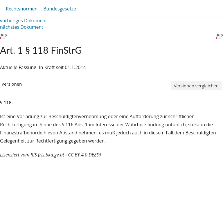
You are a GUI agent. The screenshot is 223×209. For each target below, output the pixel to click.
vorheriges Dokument (23, 20)
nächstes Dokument (21, 27)
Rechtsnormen (21, 9)
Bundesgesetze (59, 9)
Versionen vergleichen (196, 86)
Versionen (11, 84)
